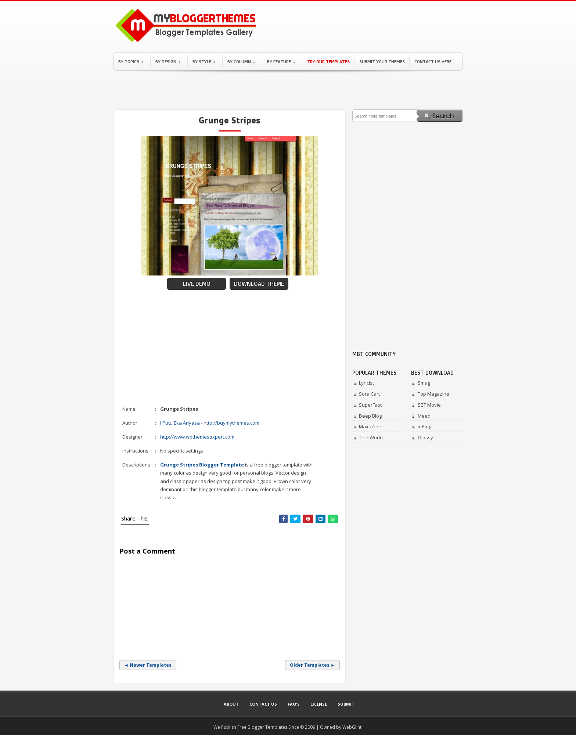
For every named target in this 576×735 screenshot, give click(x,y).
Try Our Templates (328, 61)
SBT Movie (429, 404)
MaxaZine (370, 426)
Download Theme (259, 283)
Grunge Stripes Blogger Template (202, 464)
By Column (241, 61)
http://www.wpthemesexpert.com (197, 436)
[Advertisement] (288, 90)
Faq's (294, 704)
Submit (346, 704)
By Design (167, 61)
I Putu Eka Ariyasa (180, 422)
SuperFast (370, 404)
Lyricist (366, 382)
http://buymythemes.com (231, 422)
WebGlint (351, 727)
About (231, 704)
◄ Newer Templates (148, 665)
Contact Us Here (432, 61)
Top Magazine (433, 393)
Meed (424, 415)
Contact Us (263, 704)
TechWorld (371, 437)
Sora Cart (369, 393)
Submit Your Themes (382, 61)
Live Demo (196, 283)
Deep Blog (370, 415)
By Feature (281, 61)
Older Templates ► (312, 665)
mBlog (424, 426)
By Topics (130, 61)
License (318, 704)
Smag (424, 382)
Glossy (425, 437)
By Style (203, 61)
